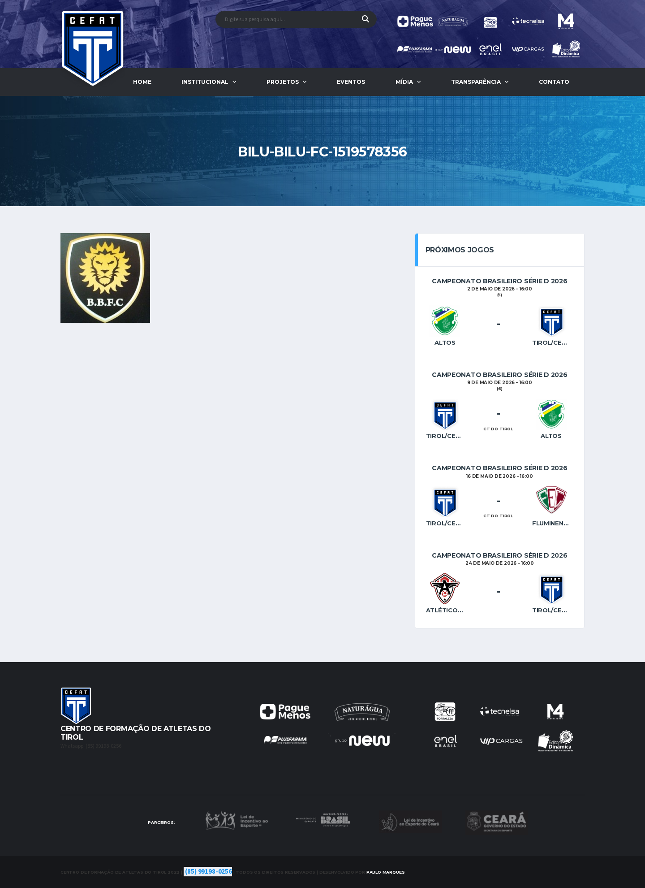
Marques (385, 872)
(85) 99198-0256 (208, 871)
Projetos (283, 81)
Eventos (351, 81)
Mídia (404, 81)
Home (142, 81)
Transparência (476, 81)
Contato (554, 81)
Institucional (204, 81)
